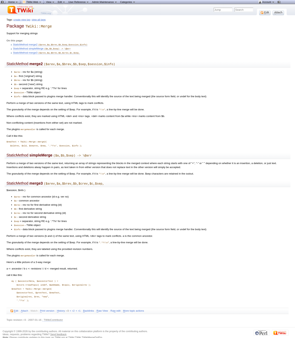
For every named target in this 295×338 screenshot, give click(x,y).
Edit (61, 1)
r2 (73, 304)
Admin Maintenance (104, 1)
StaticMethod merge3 (46, 51)
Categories (127, 1)
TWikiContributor (53, 313)
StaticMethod (17, 63)
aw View (102, 304)
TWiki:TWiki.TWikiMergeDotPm (85, 331)
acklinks (88, 304)
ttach (24, 304)
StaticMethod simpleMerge (42, 47)
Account (266, 1)
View (50, 1)
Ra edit (116, 304)
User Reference (78, 1)
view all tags (39, 19)
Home (13, 1)
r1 (79, 304)
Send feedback (58, 328)
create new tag (21, 19)
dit (14, 304)
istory (61, 304)
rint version (47, 304)
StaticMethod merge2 (50, 44)
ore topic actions (133, 304)
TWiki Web (32, 1)
